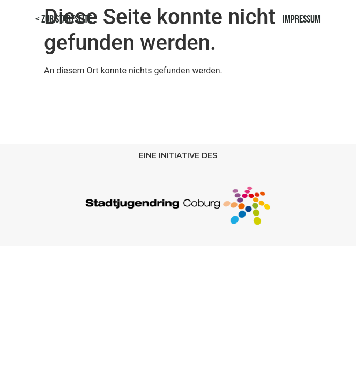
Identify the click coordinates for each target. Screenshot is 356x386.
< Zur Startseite (63, 19)
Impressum (302, 19)
